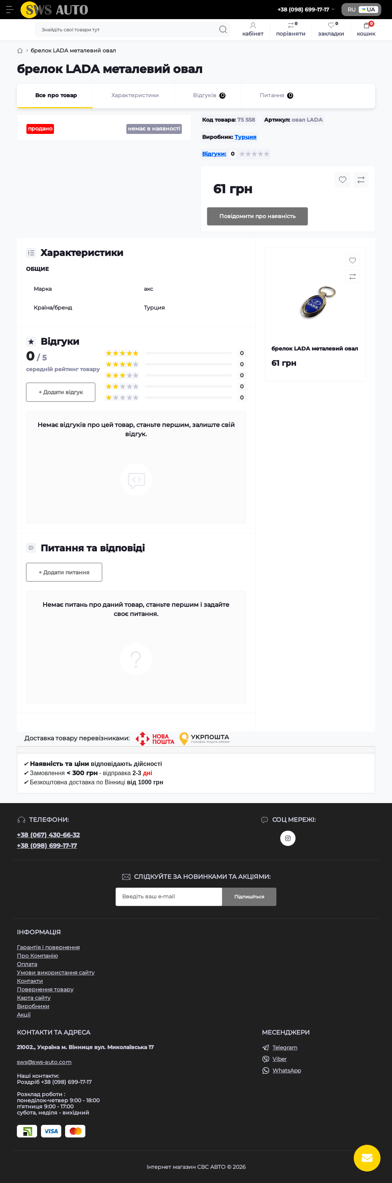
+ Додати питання (64, 572)
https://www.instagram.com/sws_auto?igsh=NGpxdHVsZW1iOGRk (288, 838)
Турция (245, 137)
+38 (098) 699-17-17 (47, 845)
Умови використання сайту (56, 973)
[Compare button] (361, 179)
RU (352, 10)
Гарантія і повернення (48, 947)
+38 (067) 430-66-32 (48, 835)
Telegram (285, 1047)
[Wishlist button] (342, 179)
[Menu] (10, 9)
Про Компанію (37, 956)
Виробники (33, 1006)
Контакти (30, 981)
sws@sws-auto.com (44, 1062)
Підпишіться (249, 896)
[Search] (223, 29)
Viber (280, 1059)
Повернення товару (45, 989)
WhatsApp (287, 1070)
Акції (24, 1015)
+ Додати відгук (61, 392)
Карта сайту (34, 998)
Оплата (27, 964)
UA (368, 10)
